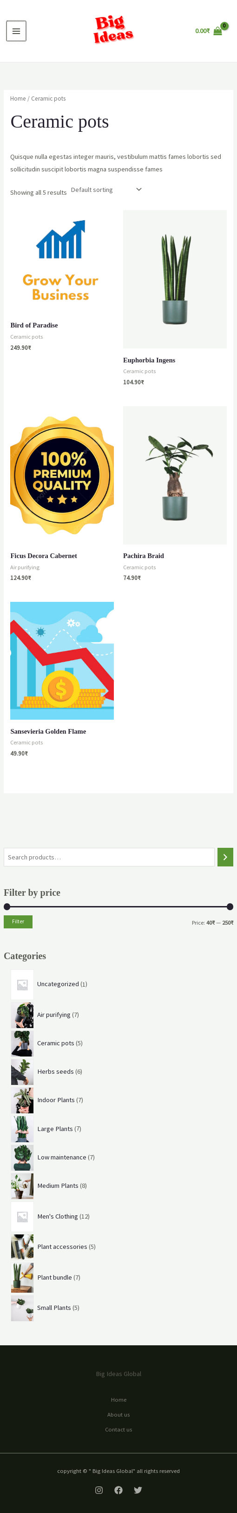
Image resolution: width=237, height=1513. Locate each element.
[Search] (225, 857)
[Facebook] (118, 1490)
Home (18, 98)
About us (118, 1414)
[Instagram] (99, 1490)
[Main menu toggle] (16, 30)
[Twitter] (138, 1490)
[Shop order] (105, 190)
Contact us (118, 1429)
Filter (18, 921)
